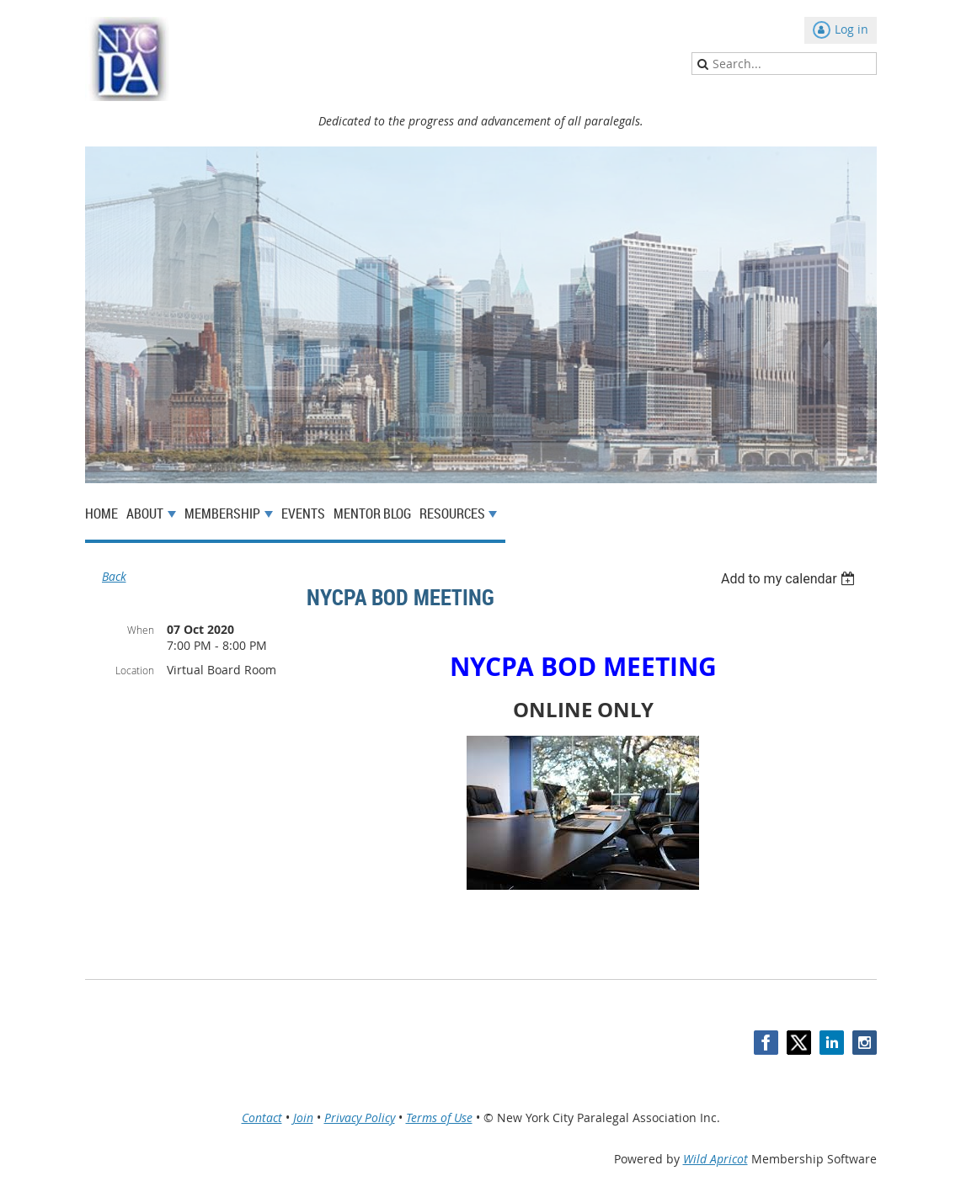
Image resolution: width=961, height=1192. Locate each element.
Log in (851, 29)
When (140, 629)
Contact (262, 1117)
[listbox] (790, 578)
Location (134, 670)
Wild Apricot (715, 1159)
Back (114, 576)
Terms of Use (439, 1117)
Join (303, 1117)
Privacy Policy (359, 1117)
